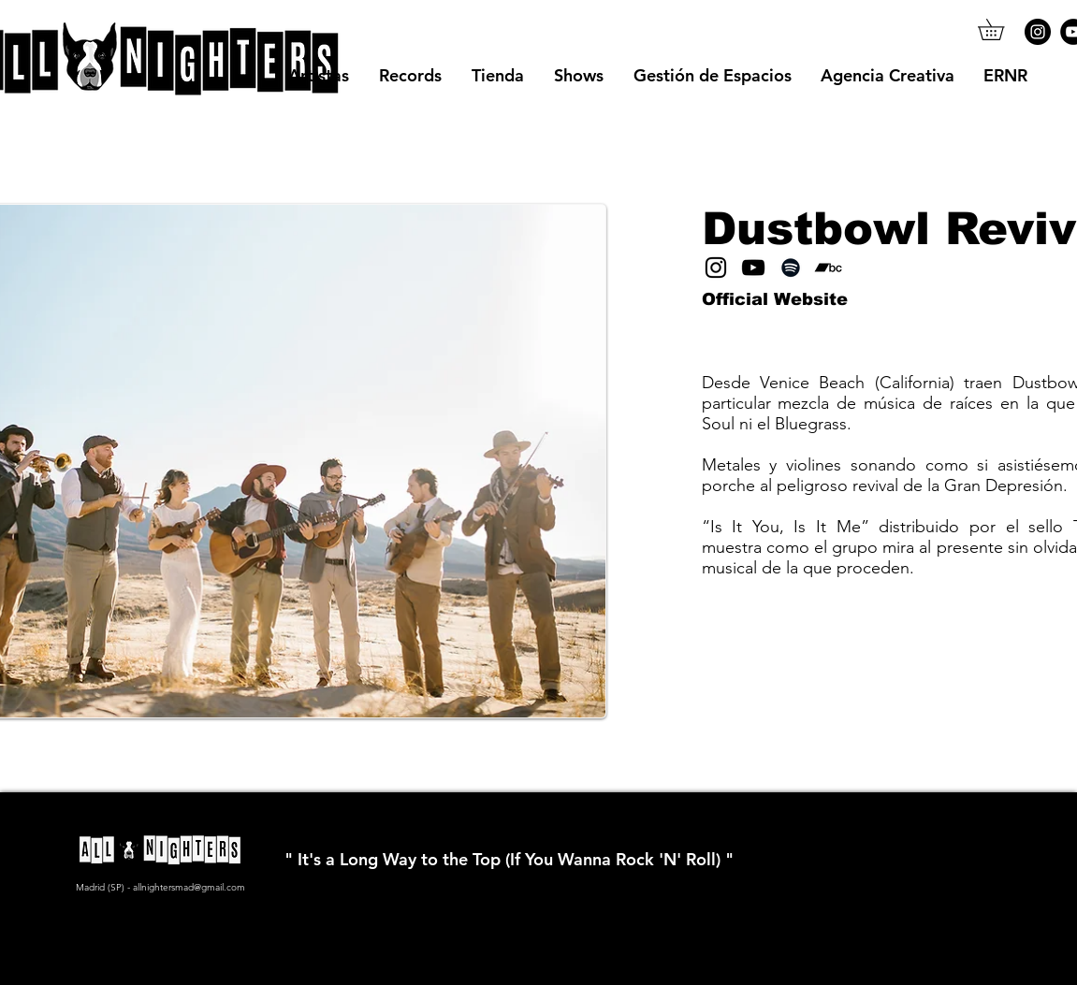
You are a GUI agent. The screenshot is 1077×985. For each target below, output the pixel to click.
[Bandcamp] (828, 267)
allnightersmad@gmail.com (189, 887)
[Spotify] (791, 267)
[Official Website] (775, 300)
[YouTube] (753, 267)
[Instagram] (1038, 32)
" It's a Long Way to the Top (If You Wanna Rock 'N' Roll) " (509, 859)
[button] (1001, 29)
